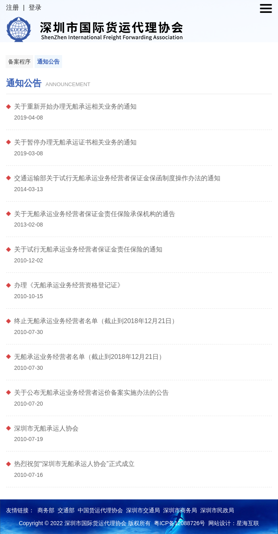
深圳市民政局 (217, 510)
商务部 (45, 510)
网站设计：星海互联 (233, 523)
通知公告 (48, 61)
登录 (35, 7)
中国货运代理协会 (100, 510)
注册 (12, 7)
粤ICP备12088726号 (179, 523)
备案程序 (19, 61)
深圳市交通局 (143, 510)
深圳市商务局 (180, 510)
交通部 (66, 510)
